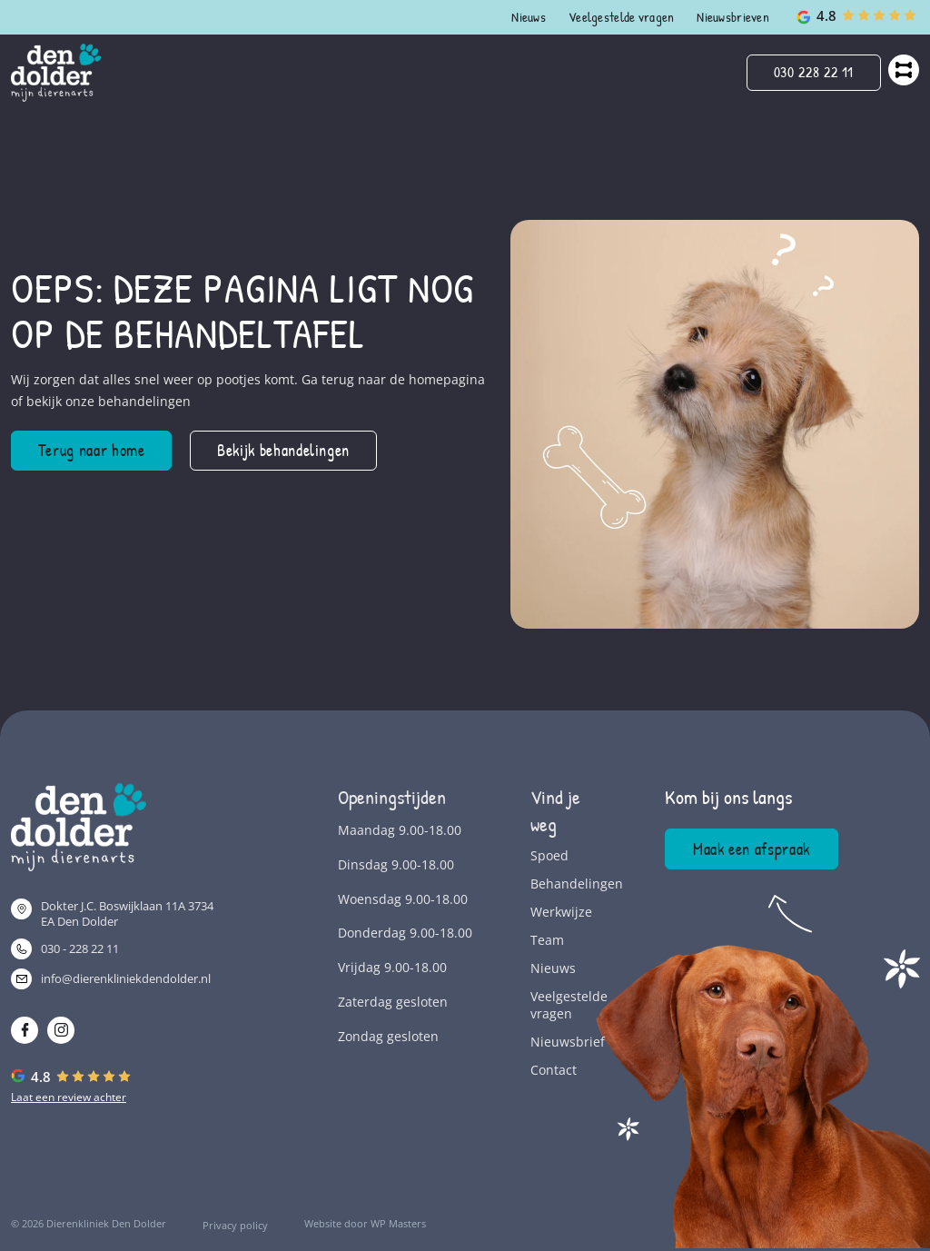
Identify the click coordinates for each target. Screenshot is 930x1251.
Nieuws (528, 16)
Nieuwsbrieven (733, 16)
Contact (553, 1069)
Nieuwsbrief (561, 1041)
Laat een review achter (68, 1097)
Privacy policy (235, 1225)
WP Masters (398, 1223)
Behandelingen (561, 883)
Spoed (549, 855)
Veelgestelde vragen (621, 16)
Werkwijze (561, 911)
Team (547, 939)
